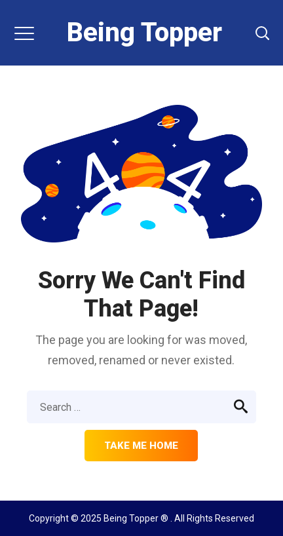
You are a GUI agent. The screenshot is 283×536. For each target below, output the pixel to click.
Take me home (141, 445)
